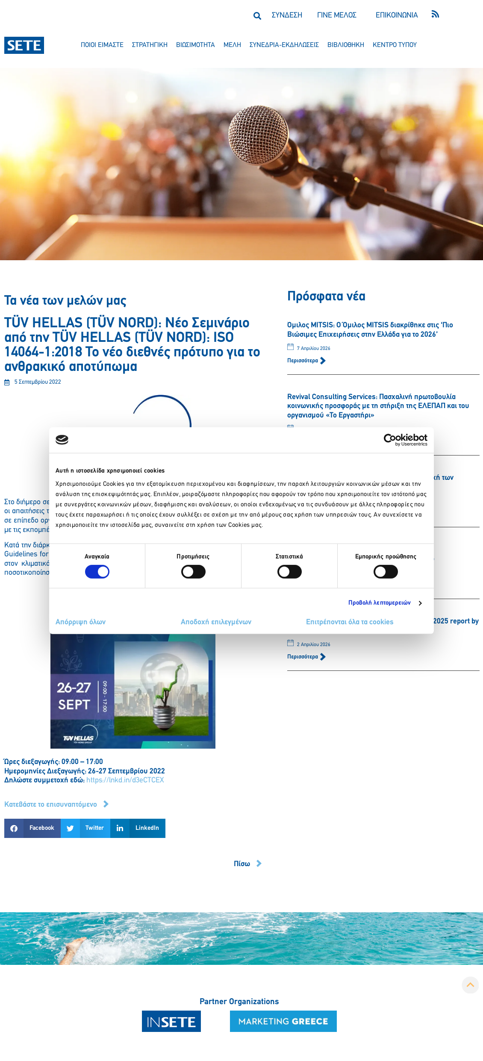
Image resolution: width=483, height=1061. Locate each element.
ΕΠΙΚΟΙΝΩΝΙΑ (397, 16)
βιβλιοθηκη (345, 45)
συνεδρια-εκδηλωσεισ (284, 45)
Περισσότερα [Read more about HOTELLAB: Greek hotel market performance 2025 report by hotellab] (303, 657)
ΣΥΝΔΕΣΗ (287, 16)
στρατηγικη (150, 45)
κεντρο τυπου (395, 45)
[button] (257, 16)
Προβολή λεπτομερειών (379, 603)
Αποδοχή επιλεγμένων (216, 622)
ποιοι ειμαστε (102, 45)
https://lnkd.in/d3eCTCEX (125, 780)
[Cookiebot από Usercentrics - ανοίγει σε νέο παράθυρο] (390, 439)
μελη (232, 45)
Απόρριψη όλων (81, 622)
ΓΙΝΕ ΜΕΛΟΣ (336, 16)
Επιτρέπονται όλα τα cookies (350, 622)
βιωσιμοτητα (195, 45)
